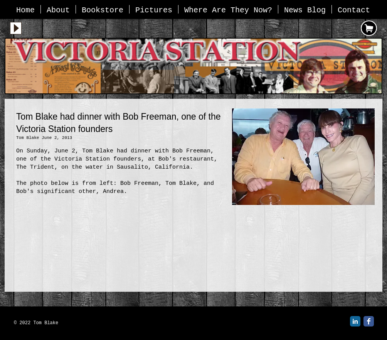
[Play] (15, 28)
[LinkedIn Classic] (355, 321)
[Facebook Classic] (368, 321)
